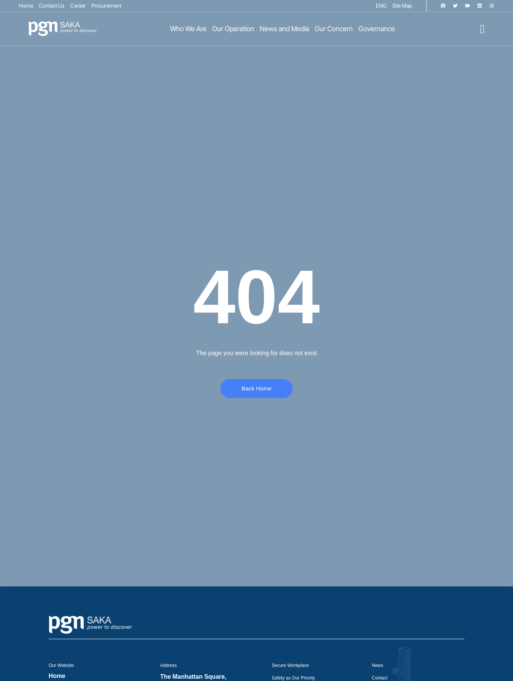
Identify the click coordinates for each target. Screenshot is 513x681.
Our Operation (233, 29)
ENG (381, 5)
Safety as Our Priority (293, 678)
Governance (376, 29)
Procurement (106, 5)
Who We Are (188, 29)
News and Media (284, 29)
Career (78, 5)
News (377, 665)
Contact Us (52, 5)
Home (26, 5)
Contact (379, 678)
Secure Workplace (290, 665)
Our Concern (334, 29)
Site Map (402, 5)
